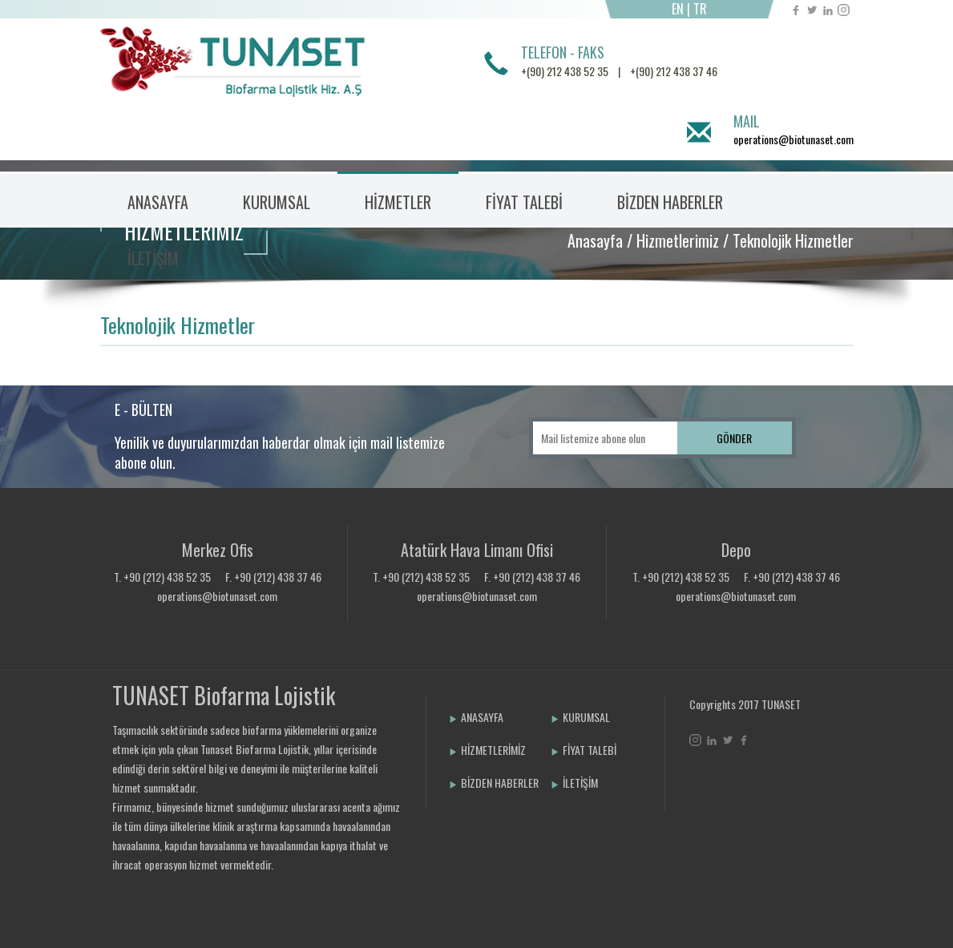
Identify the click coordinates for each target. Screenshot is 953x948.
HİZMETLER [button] (398, 202)
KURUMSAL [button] (276, 202)
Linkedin (828, 10)
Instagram (844, 10)
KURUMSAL (580, 716)
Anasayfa (595, 240)
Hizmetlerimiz (677, 240)
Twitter (812, 10)
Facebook (795, 10)
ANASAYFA (157, 202)
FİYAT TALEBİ (524, 202)
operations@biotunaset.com (793, 139)
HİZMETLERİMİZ (487, 749)
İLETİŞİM (153, 258)
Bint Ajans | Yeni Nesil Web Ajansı (715, 782)
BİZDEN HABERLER (670, 202)
